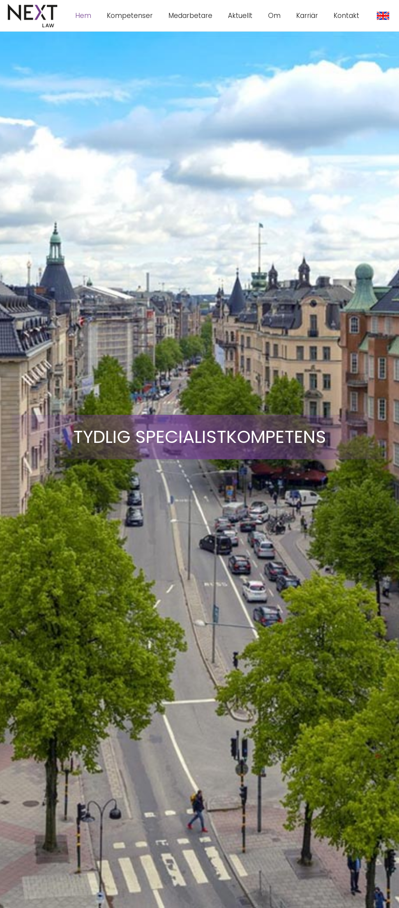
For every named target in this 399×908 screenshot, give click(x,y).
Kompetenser (130, 15)
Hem (83, 15)
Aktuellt (240, 15)
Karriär (307, 15)
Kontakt (346, 15)
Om (274, 15)
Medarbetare (190, 15)
